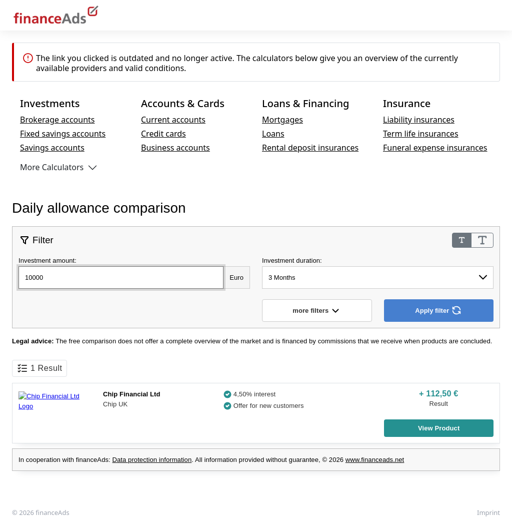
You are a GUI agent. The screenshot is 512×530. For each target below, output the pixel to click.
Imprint (488, 512)
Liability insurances (418, 119)
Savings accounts (52, 147)
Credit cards (163, 133)
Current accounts (173, 119)
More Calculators (52, 167)
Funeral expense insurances (435, 147)
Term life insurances (420, 133)
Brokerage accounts (57, 119)
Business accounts (175, 147)
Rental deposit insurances (310, 147)
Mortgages (282, 119)
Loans (273, 133)
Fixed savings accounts (63, 133)
